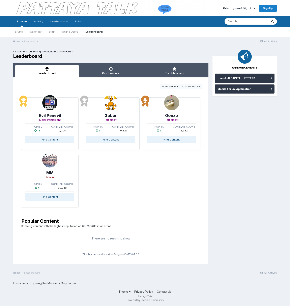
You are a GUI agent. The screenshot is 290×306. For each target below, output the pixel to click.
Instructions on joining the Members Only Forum (43, 51)
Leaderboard (94, 31)
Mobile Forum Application (234, 89)
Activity (38, 21)
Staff (52, 31)
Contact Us (164, 291)
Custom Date (191, 86)
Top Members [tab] (174, 71)
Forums (18, 31)
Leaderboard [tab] (47, 71)
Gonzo (171, 115)
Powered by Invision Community (145, 300)
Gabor (111, 115)
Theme (124, 291)
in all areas (170, 86)
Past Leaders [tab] (111, 71)
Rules (78, 21)
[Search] (246, 21)
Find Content (50, 139)
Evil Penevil (50, 115)
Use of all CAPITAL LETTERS (236, 78)
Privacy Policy (143, 291)
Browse (22, 23)
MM (50, 172)
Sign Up (268, 8)
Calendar (36, 31)
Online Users (70, 31)
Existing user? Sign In (239, 8)
